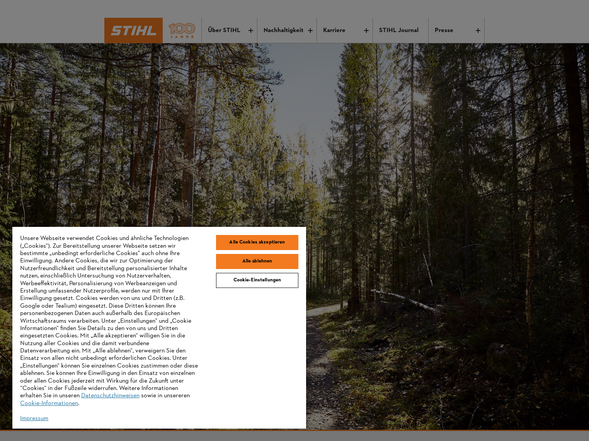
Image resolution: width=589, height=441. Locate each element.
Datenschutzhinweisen (110, 396)
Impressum (34, 418)
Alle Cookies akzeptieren (257, 242)
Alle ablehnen (257, 261)
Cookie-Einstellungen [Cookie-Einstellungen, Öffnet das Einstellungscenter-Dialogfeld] (257, 280)
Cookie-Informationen (49, 403)
